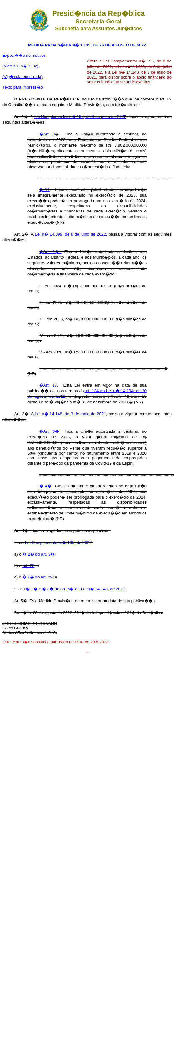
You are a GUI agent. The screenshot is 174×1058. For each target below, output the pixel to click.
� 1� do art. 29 (37, 577)
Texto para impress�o (22, 87)
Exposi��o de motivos (24, 55)
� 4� (45, 486)
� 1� (31, 589)
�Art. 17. (48, 385)
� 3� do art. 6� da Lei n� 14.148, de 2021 (83, 589)
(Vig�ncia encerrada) (22, 76)
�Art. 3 (47, 134)
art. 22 (28, 565)
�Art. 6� (50, 251)
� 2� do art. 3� (38, 554)
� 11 (44, 189)
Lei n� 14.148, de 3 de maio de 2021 (70, 414)
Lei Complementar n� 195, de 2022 (58, 542)
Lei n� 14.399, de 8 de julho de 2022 (70, 234)
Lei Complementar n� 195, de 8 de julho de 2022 (80, 116)
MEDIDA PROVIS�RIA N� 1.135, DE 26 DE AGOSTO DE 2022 (87, 45)
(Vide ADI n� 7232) (20, 66)
